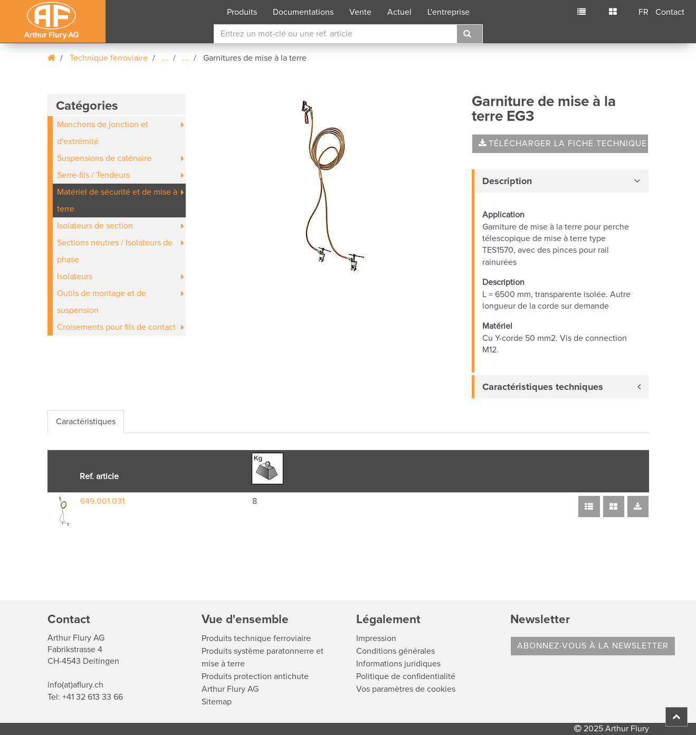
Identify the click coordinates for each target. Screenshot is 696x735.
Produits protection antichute (255, 676)
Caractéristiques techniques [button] (542, 387)
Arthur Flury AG (230, 689)
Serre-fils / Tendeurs (93, 175)
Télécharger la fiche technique (563, 143)
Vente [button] (360, 12)
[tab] (560, 181)
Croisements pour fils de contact (116, 327)
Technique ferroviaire (109, 58)
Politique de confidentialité (405, 676)
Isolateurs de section (95, 226)
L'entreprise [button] (448, 12)
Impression (376, 638)
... (165, 58)
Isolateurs (74, 276)
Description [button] (507, 181)
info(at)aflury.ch (75, 685)
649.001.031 (102, 501)
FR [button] (643, 12)
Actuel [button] (399, 12)
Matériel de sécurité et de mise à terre (117, 200)
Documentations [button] (303, 12)
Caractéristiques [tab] (86, 421)
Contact (669, 12)
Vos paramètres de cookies (405, 689)
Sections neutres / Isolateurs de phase (115, 251)
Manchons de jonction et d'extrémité (102, 133)
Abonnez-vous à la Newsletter (593, 646)
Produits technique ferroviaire (256, 638)
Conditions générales (395, 651)
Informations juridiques (398, 663)
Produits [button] (242, 12)
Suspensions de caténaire (104, 158)
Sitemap (217, 701)
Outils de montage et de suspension (101, 302)
